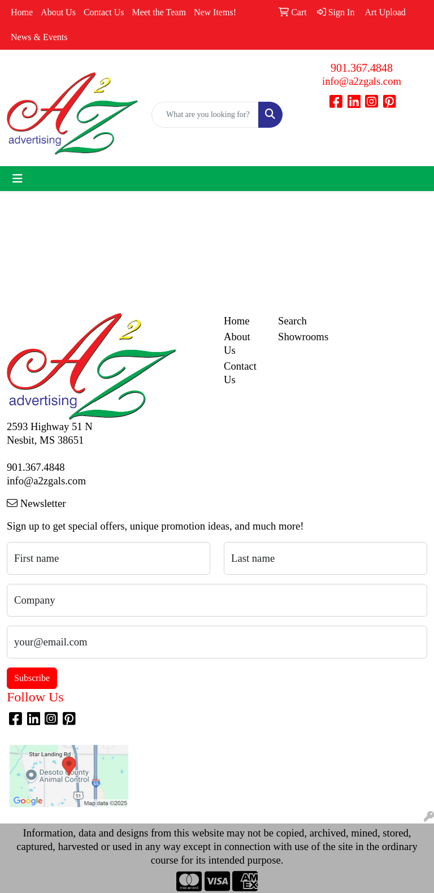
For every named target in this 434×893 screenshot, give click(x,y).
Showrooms (298, 337)
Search (292, 321)
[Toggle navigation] (17, 179)
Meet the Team (158, 12)
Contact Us (104, 12)
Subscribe (32, 678)
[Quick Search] (205, 115)
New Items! (215, 12)
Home (22, 12)
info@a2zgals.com (361, 81)
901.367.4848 (362, 68)
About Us (58, 12)
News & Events (39, 37)
